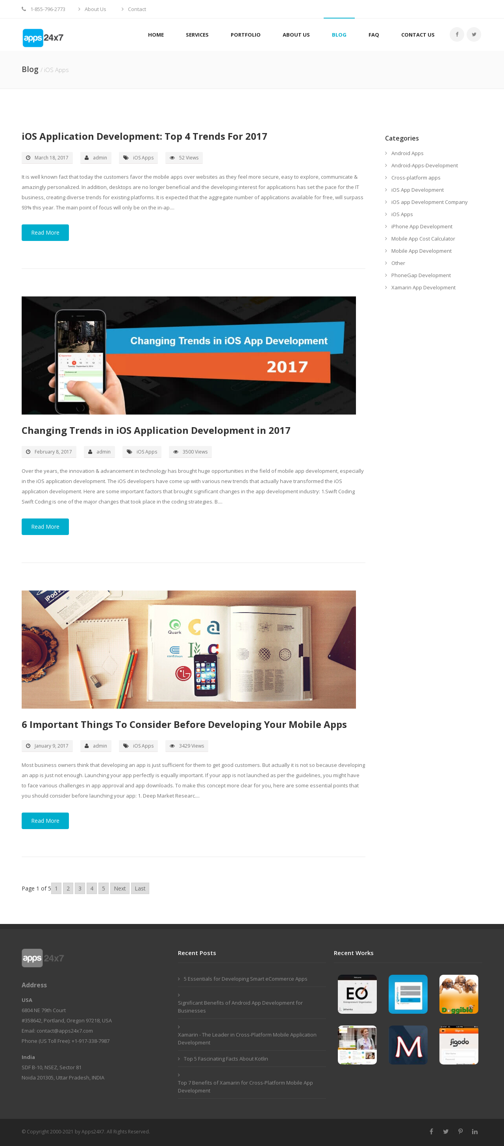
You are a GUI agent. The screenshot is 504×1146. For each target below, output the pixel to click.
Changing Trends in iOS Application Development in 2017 (156, 430)
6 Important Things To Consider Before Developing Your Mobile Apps (184, 724)
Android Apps (407, 153)
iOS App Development (417, 189)
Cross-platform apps (416, 177)
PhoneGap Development (421, 275)
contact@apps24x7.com (65, 1030)
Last (140, 888)
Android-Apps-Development (424, 165)
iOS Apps (402, 214)
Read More (45, 232)
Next (120, 888)
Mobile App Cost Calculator (423, 238)
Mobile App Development (421, 250)
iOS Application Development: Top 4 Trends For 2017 (144, 136)
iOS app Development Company (429, 202)
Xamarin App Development (423, 287)
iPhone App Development (421, 226)
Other (398, 263)
